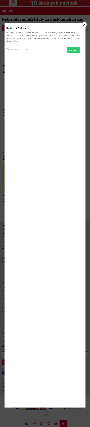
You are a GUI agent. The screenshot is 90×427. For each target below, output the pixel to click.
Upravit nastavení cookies (17, 225)
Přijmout (73, 226)
